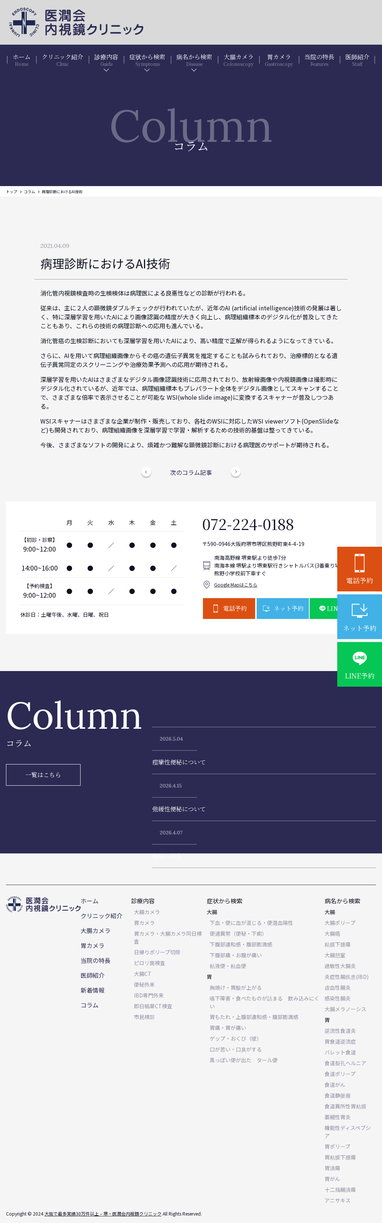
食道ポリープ (340, 1073)
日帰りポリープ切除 (157, 952)
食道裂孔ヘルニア (345, 1063)
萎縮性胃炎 (338, 1117)
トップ (11, 191)
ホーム (89, 900)
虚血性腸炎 (338, 987)
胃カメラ (92, 945)
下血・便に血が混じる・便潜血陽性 (251, 922)
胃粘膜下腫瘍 (340, 1157)
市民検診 (144, 1017)
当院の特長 (95, 960)
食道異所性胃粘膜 (345, 1106)
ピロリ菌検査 (149, 963)
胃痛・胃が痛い (228, 1027)
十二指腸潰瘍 (340, 1189)
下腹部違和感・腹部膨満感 (241, 944)
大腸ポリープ (340, 922)
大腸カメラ (95, 930)
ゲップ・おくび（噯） (236, 1038)
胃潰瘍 (332, 1168)
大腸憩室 (335, 955)
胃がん (332, 1178)
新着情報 (92, 990)
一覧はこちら (43, 774)
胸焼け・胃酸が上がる (236, 987)
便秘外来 (144, 984)
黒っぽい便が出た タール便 (244, 1060)
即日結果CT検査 (153, 1006)
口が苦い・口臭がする (236, 1049)
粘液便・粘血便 (228, 966)
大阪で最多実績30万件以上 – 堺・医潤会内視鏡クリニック (103, 1213)
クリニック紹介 (101, 915)
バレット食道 (340, 1052)
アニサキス (338, 1200)
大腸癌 (332, 933)
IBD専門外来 (149, 995)
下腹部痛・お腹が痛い (236, 955)
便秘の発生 (167, 856)
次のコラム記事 (191, 472)
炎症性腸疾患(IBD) (347, 976)
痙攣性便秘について (179, 762)
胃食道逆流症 (340, 1041)
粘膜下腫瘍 (338, 944)
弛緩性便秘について (179, 809)
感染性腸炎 (338, 998)
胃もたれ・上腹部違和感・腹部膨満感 (254, 1017)
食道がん (335, 1084)
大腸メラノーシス (345, 1009)
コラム (29, 191)
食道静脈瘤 (338, 1095)
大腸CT (142, 973)
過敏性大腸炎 (340, 966)
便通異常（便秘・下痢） (238, 933)
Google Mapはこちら (235, 584)
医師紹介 (92, 975)
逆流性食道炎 (340, 1030)
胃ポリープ (337, 1146)
